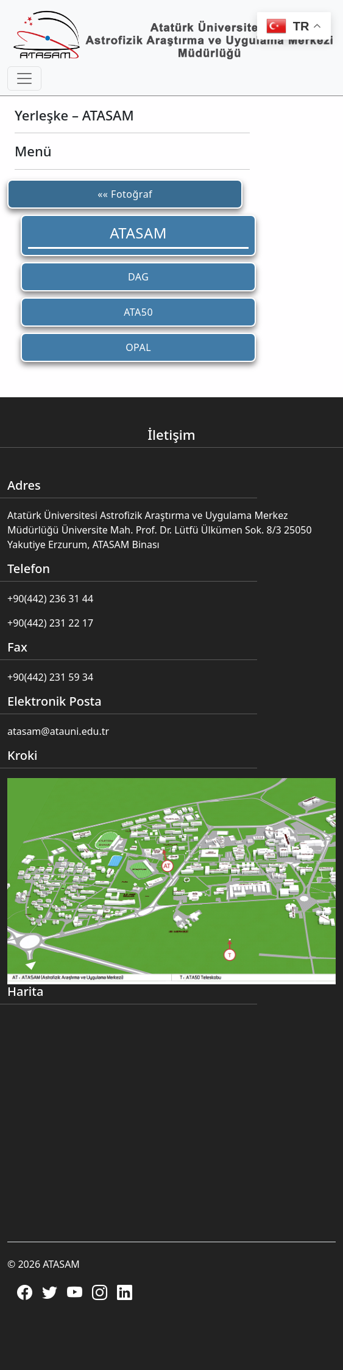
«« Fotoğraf (124, 194)
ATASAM (138, 233)
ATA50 (138, 312)
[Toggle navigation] (24, 78)
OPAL (138, 347)
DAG (138, 276)
